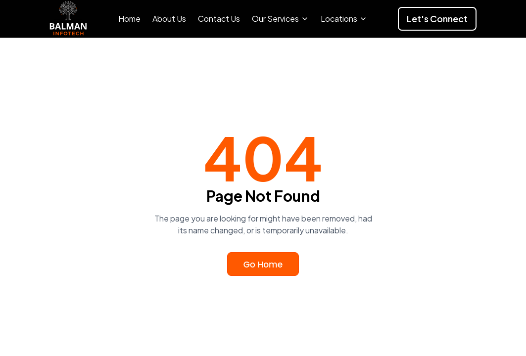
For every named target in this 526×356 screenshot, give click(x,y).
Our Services (280, 18)
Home (129, 18)
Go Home (263, 264)
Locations (344, 18)
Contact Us (219, 18)
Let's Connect (437, 18)
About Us (169, 18)
